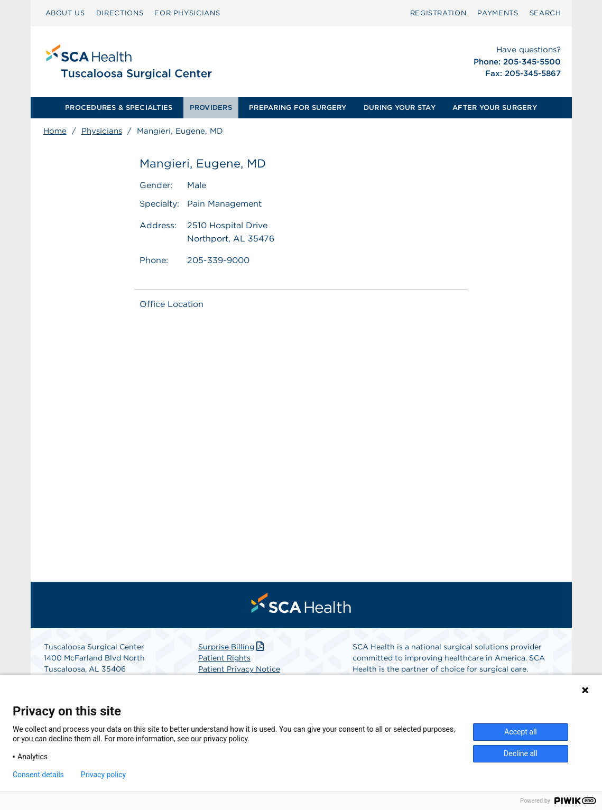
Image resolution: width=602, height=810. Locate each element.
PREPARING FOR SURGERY (297, 107)
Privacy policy (103, 774)
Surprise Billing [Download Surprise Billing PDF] (232, 647)
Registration (438, 13)
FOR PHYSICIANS (187, 13)
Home (55, 131)
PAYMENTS (497, 13)
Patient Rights (224, 658)
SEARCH (545, 13)
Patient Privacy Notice (239, 669)
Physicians (101, 131)
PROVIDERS (211, 107)
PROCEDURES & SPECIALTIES (118, 107)
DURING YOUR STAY (400, 107)
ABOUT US (65, 13)
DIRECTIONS (120, 13)
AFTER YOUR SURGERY (494, 107)
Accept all (520, 732)
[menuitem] (65, 13)
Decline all (521, 753)
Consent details (38, 774)
